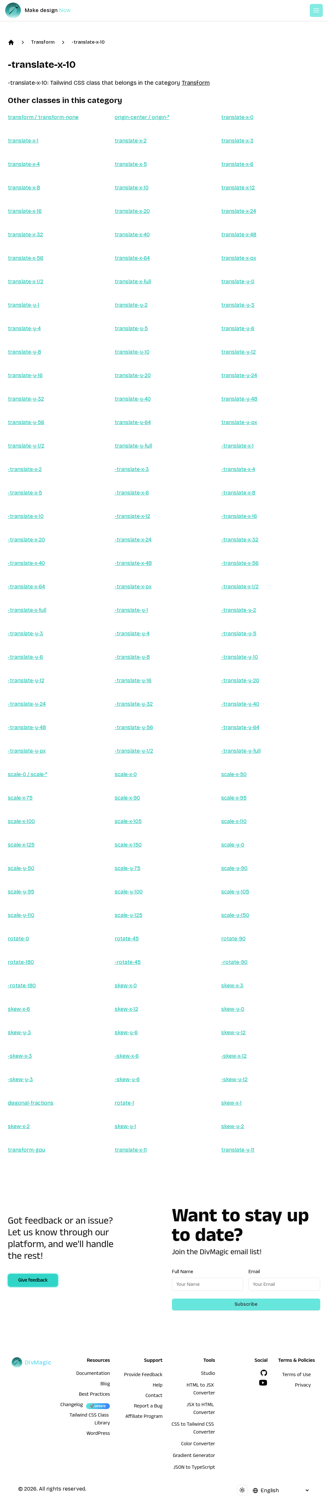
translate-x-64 (132, 258)
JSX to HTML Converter (201, 1409)
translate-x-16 (25, 211)
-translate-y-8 (132, 657)
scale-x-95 (234, 798)
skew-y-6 (126, 1032)
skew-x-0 (126, 985)
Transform (43, 42)
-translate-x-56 (240, 563)
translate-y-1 (23, 305)
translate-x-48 (238, 234)
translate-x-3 (237, 141)
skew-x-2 (19, 1126)
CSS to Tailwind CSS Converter (193, 1429)
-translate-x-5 (25, 493)
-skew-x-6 (127, 1056)
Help (158, 1386)
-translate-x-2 (25, 469)
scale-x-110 (234, 821)
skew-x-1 (231, 1103)
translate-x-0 (237, 117)
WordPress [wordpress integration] (98, 1434)
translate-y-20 (133, 375)
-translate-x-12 (132, 516)
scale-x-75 (20, 798)
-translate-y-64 (240, 727)
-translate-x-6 (132, 493)
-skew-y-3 (20, 1079)
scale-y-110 (21, 915)
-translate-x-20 (26, 540)
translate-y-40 (133, 399)
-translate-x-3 (132, 469)
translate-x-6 (237, 164)
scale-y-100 (129, 892)
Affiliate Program (144, 1417)
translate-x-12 (238, 187)
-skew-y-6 (127, 1079)
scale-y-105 (235, 892)
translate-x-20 (132, 211)
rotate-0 (18, 938)
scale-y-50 (21, 868)
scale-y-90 (234, 868)
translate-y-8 (24, 352)
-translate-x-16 (239, 516)
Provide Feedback (143, 1375)
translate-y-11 (237, 1150)
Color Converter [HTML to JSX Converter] (198, 1445)
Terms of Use (296, 1375)
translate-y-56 (26, 422)
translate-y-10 (132, 352)
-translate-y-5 (238, 633)
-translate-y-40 (240, 704)
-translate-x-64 (26, 586)
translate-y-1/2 (26, 446)
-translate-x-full (27, 610)
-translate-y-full (241, 751)
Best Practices (94, 1395)
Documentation (93, 1374)
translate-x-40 (132, 234)
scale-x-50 (234, 774)
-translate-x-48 (133, 563)
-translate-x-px (133, 586)
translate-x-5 (131, 164)
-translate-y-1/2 (134, 751)
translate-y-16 (25, 375)
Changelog (71, 1405)
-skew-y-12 (234, 1079)
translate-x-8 (24, 187)
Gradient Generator (194, 1456)
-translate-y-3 (25, 633)
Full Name (182, 1271)
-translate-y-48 (27, 727)
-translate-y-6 (25, 657)
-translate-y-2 (238, 610)
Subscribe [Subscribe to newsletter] (246, 1304)
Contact (154, 1396)
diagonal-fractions (30, 1103)
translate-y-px (239, 422)
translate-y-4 (24, 328)
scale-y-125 (128, 915)
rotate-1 (124, 1103)
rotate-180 (21, 962)
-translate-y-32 (134, 704)
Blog (105, 1385)
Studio (208, 1374)
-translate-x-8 (238, 493)
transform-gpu (26, 1150)
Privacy (303, 1386)
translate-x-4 (24, 164)
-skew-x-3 (20, 1056)
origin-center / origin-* (142, 117)
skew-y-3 (19, 1032)
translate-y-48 (239, 399)
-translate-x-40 (26, 563)
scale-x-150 (128, 845)
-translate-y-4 (132, 633)
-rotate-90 (234, 962)
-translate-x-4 (238, 469)
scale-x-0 (126, 774)
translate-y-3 (237, 305)
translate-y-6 (237, 328)
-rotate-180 (22, 985)
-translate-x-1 (237, 446)
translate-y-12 (238, 352)
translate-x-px (238, 258)
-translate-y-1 (131, 610)
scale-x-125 (21, 845)
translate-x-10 (132, 187)
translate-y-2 (131, 305)
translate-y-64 (133, 422)
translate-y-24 (239, 375)
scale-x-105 (128, 821)
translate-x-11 (131, 1150)
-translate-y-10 (239, 657)
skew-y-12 (233, 1032)
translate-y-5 (131, 328)
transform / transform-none (43, 117)
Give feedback (33, 1281)
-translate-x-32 (239, 540)
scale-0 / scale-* (27, 774)
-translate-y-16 (133, 680)
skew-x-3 (232, 985)
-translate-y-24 (27, 704)
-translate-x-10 (88, 42)
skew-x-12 (126, 1009)
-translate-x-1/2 (240, 586)
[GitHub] (264, 1373)
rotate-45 (127, 938)
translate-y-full (133, 446)
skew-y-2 (232, 1126)
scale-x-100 (21, 821)
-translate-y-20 (240, 680)
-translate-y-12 (26, 680)
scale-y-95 (21, 892)
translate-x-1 (23, 141)
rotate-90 (233, 938)
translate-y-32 (26, 399)
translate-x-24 (238, 211)
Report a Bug (148, 1407)
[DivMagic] (44, 10)
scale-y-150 (235, 915)
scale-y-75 (127, 868)
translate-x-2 (131, 141)
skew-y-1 (125, 1126)
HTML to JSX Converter (201, 1390)
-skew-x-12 (234, 1056)
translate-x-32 (25, 234)
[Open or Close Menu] (316, 10)
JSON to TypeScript (194, 1468)
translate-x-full (133, 281)
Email (254, 1271)
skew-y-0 (232, 1009)
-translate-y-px (27, 751)
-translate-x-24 (133, 540)
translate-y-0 (237, 281)
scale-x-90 (127, 798)
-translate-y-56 (134, 727)
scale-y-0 (232, 845)
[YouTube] (263, 1382)
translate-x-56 (25, 258)
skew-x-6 (19, 1009)
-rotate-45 (128, 962)
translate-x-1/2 (25, 281)
